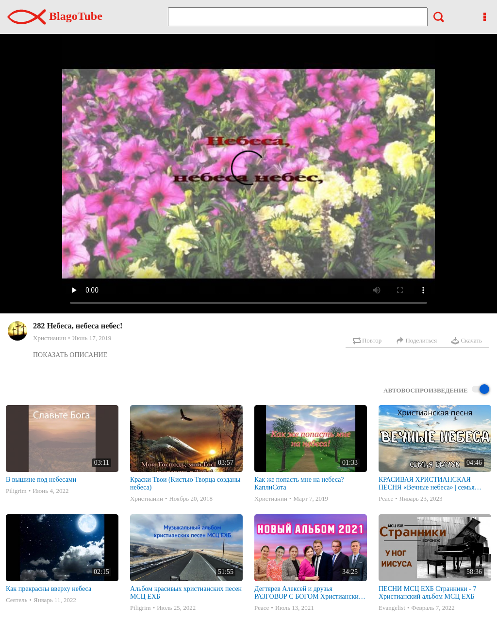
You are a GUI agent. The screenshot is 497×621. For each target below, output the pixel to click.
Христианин (49, 338)
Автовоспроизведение (436, 390)
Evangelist (392, 607)
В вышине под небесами (41, 479)
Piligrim (16, 490)
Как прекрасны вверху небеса (48, 588)
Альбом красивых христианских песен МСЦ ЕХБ (186, 592)
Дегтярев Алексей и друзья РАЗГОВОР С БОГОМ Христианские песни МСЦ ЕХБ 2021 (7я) (308, 593)
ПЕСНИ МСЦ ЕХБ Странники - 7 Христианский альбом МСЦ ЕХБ (427, 592)
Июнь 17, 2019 (91, 338)
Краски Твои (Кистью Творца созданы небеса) (185, 483)
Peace (386, 498)
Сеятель (16, 600)
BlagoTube (54, 16)
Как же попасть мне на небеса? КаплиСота (299, 483)
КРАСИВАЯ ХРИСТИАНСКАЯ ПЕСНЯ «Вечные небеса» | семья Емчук (427, 483)
